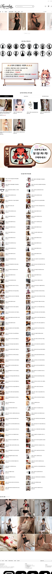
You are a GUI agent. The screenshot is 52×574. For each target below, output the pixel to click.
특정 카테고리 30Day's (45, 96)
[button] (24, 33)
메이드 (45, 11)
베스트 (19, 11)
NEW (15, 11)
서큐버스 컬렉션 (11, 11)
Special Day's (26, 96)
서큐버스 (6, 11)
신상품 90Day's (6, 96)
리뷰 (22, 11)
